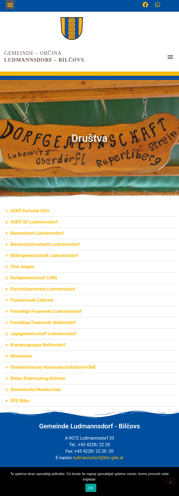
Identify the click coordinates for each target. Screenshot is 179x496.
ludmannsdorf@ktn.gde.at (98, 457)
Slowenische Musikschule (35, 389)
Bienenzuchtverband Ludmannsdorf (45, 244)
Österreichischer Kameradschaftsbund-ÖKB (52, 367)
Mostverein (21, 356)
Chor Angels (22, 266)
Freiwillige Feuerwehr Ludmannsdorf (45, 311)
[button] (9, 4)
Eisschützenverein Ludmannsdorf (42, 289)
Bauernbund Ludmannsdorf (36, 233)
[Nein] (170, 481)
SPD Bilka (19, 400)
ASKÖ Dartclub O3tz (30, 210)
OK (90, 488)
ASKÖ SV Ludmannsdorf (34, 222)
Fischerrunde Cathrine (32, 300)
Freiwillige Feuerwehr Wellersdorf (43, 322)
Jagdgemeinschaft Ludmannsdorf (43, 333)
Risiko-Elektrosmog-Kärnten (38, 378)
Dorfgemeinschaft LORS (33, 277)
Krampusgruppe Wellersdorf (37, 344)
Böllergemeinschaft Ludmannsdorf (44, 255)
